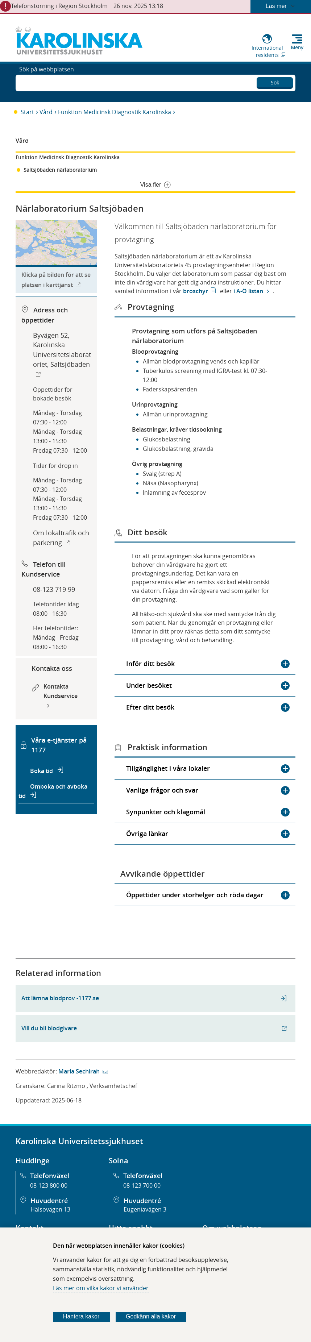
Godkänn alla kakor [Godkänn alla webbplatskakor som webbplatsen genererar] (151, 1316)
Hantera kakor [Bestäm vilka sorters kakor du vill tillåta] (81, 1316)
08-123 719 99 (54, 589)
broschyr (195, 291)
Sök (275, 81)
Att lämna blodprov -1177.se (60, 998)
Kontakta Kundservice (60, 691)
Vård (46, 112)
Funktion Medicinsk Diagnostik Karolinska (114, 112)
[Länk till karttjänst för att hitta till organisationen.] (56, 257)
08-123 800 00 (48, 1185)
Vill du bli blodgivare (49, 1028)
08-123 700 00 (142, 1185)
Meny (297, 47)
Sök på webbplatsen (46, 82)
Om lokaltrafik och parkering (61, 537)
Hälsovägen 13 (50, 1209)
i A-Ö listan (247, 291)
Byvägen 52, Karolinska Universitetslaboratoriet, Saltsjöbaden (62, 350)
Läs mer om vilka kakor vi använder (101, 1288)
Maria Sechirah (79, 1071)
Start (27, 112)
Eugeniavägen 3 (145, 1209)
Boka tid (42, 771)
